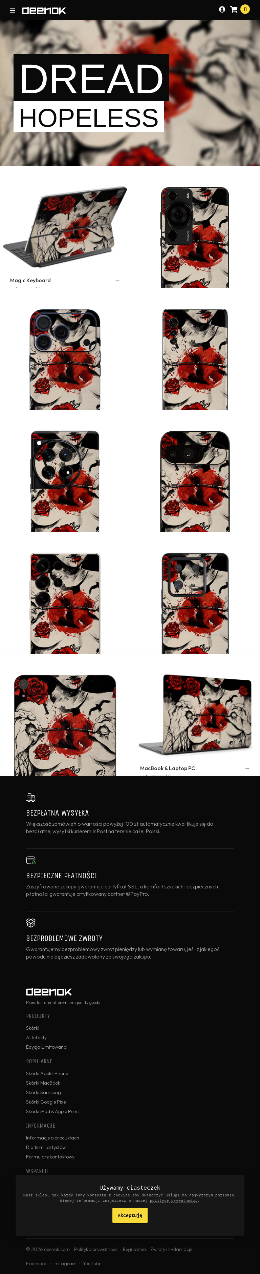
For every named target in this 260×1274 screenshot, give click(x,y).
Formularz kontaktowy (50, 1157)
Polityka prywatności (96, 1249)
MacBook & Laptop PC (167, 768)
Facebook (36, 1263)
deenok (44, 10)
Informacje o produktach (52, 1138)
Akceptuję (130, 1215)
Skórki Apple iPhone (47, 1073)
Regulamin (134, 1249)
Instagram (65, 1263)
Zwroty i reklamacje (171, 1249)
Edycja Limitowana (46, 1047)
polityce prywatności (173, 1200)
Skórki (32, 1028)
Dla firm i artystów (46, 1147)
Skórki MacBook (43, 1083)
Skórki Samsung (43, 1092)
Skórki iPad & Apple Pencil (53, 1111)
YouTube (92, 1263)
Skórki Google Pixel (46, 1102)
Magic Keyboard (30, 280)
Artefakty (36, 1037)
